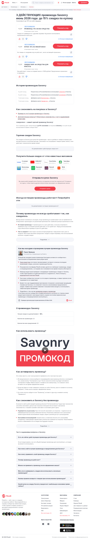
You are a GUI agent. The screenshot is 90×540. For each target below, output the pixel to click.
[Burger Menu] (14, 2)
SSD (42, 510)
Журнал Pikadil (78, 503)
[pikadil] (5, 2)
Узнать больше (77, 9)
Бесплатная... (45, 98)
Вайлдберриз (64, 510)
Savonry (38, 21)
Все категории (46, 513)
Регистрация (66, 2)
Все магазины (65, 515)
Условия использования (59, 537)
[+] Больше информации (65, 39)
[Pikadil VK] (43, 524)
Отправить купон (45, 188)
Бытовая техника (46, 503)
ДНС (61, 513)
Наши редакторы (25, 262)
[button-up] (20, 39)
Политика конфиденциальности (78, 537)
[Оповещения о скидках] (58, 2)
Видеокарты (44, 508)
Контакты (76, 515)
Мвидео (62, 500)
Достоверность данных (81, 505)
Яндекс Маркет (64, 505)
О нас (75, 498)
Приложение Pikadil (67, 520)
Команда (76, 500)
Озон (61, 508)
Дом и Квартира (46, 500)
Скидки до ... (45, 101)
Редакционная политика (81, 508)
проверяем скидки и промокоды (46, 291)
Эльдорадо (63, 503)
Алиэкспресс (63, 498)
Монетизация (77, 510)
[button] (33, 3)
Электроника (45, 498)
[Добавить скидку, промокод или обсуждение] (83, 2)
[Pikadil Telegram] (48, 524)
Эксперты (76, 513)
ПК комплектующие (47, 505)
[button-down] (26, 39)
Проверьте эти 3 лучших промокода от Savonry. (33, 113)
